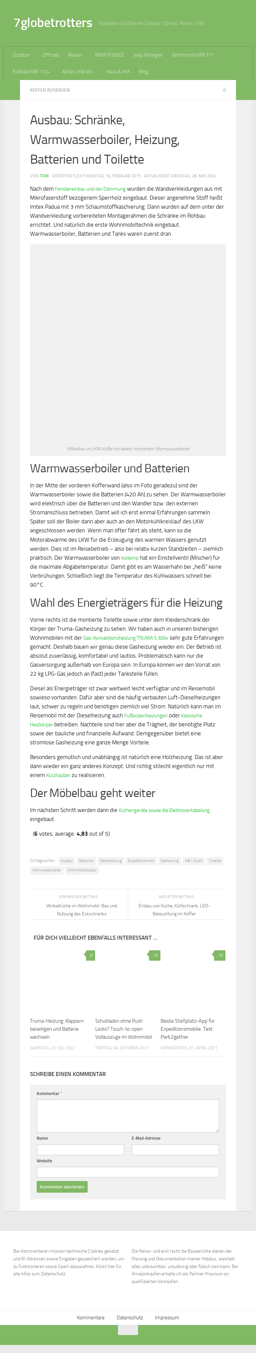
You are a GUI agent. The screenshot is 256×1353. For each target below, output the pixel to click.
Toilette (215, 861)
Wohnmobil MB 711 (193, 55)
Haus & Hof (118, 72)
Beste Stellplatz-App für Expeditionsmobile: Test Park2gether (188, 1029)
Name (42, 1146)
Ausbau (67, 861)
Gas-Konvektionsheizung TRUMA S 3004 (132, 637)
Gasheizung (170, 861)
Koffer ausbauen (51, 90)
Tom (44, 175)
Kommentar (49, 1101)
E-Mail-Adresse (146, 1146)
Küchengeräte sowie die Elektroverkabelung (171, 810)
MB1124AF (194, 861)
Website (44, 1168)
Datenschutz (130, 1326)
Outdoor (21, 55)
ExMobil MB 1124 (31, 72)
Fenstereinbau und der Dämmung (95, 188)
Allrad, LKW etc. (77, 72)
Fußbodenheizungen (149, 715)
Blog (143, 72)
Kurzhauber (60, 775)
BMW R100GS (109, 55)
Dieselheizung (111, 861)
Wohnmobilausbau (82, 870)
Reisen (75, 55)
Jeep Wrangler (148, 55)
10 (154, 955)
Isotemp (131, 557)
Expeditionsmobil (141, 861)
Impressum (167, 1326)
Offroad (51, 55)
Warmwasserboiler (46, 870)
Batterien (86, 861)
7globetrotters (52, 22)
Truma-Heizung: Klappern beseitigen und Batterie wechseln (58, 1029)
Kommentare (91, 1326)
